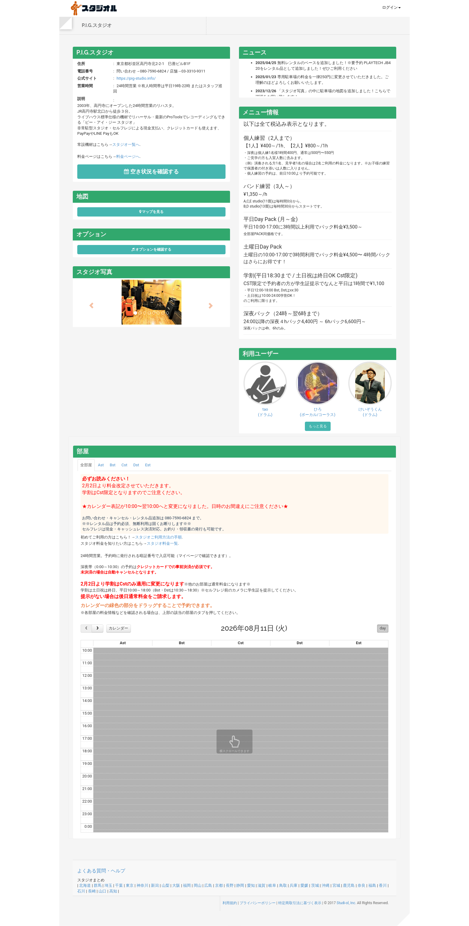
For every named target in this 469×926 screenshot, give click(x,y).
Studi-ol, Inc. (346, 903)
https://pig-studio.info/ (136, 78)
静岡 (240, 885)
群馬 (98, 885)
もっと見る (318, 426)
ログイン (391, 7)
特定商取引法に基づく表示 (299, 903)
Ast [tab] (101, 465)
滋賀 (261, 885)
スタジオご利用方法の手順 (158, 537)
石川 (81, 891)
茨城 (315, 885)
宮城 (336, 885)
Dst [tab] (136, 465)
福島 (372, 885)
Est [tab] (147, 465)
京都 (219, 885)
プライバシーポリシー (258, 903)
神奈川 (142, 885)
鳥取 (283, 885)
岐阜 (272, 885)
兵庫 (293, 885)
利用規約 (230, 903)
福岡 (187, 885)
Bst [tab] (112, 465)
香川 (383, 885)
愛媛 (304, 885)
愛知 (251, 885)
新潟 (155, 885)
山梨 (166, 885)
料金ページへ (128, 156)
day (383, 628)
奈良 (361, 885)
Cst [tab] (124, 465)
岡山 (198, 885)
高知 (113, 891)
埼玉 (108, 885)
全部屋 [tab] (86, 465)
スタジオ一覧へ (126, 144)
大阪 (176, 885)
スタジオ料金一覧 (162, 543)
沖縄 (325, 885)
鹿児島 (349, 885)
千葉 (119, 885)
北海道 (85, 885)
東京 (130, 885)
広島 (208, 885)
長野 (230, 885)
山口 (102, 891)
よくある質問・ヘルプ (101, 871)
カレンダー (118, 628)
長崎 (92, 891)
